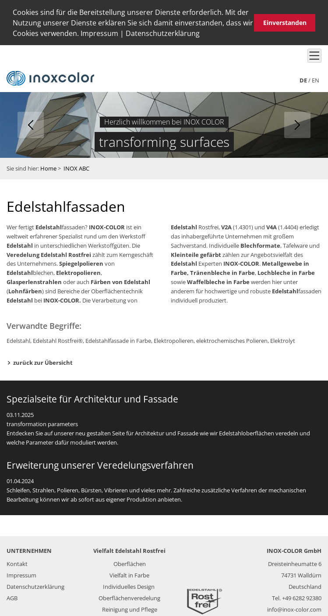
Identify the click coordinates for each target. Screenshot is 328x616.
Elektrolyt (282, 339)
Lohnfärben (25, 290)
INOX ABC (76, 167)
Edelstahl (48, 226)
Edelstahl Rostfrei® (58, 339)
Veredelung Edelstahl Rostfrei (49, 253)
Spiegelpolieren (81, 263)
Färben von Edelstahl (120, 281)
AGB (12, 597)
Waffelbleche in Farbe (218, 281)
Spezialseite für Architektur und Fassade (92, 398)
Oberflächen (129, 563)
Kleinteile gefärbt (196, 253)
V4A (271, 226)
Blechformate (260, 245)
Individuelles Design (129, 586)
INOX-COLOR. (61, 299)
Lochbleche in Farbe (286, 272)
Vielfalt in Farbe (129, 574)
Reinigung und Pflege (129, 608)
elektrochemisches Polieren (232, 339)
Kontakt (17, 563)
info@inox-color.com (294, 608)
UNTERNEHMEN (29, 550)
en (315, 79)
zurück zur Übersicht (43, 362)
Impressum (99, 33)
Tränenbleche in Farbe (222, 272)
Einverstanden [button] (285, 22)
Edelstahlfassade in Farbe (118, 339)
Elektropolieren (78, 272)
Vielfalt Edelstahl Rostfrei (129, 550)
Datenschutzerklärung (163, 33)
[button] (202, 34)
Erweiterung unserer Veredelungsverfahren (100, 464)
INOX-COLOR (107, 226)
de (303, 79)
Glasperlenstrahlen (34, 281)
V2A (226, 226)
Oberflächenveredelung (129, 597)
